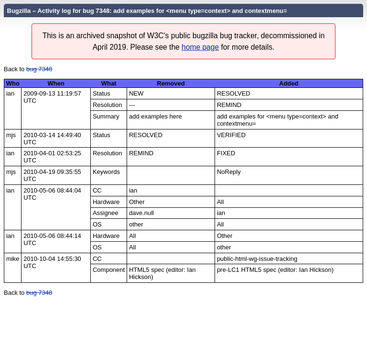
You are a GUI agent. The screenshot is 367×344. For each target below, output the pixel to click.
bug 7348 (39, 69)
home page (200, 47)
